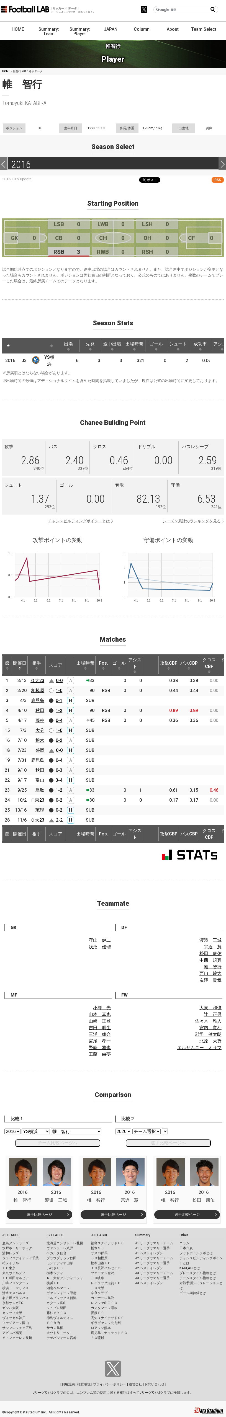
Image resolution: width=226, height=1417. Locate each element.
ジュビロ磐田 (56, 1308)
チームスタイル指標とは (197, 1278)
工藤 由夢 (100, 1054)
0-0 (59, 680)
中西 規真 (210, 960)
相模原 (37, 690)
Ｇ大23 (37, 680)
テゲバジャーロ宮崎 (61, 1338)
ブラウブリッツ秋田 (61, 1258)
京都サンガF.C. (13, 1303)
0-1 (59, 700)
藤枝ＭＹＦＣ (56, 1313)
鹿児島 (37, 700)
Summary (142, 1235)
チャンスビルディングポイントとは (79, 521)
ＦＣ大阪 (97, 1288)
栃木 (39, 740)
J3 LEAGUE (99, 1235)
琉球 (39, 810)
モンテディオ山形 (60, 1263)
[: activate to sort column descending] (8, 346)
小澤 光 (102, 1007)
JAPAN (110, 29)
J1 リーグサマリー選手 (152, 1248)
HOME (18, 29)
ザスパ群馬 (99, 1253)
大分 (39, 730)
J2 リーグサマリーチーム (154, 1258)
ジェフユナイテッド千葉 (20, 1258)
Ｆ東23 (37, 800)
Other (183, 1235)
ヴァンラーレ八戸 (60, 1248)
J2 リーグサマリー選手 (152, 1263)
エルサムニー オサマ (199, 1047)
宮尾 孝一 (100, 1041)
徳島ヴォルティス (60, 1318)
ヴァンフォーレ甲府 (61, 1293)
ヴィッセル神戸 (13, 1318)
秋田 (39, 710)
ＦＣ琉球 (97, 1338)
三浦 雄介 (100, 1034)
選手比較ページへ (168, 1142)
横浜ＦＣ (53, 1283)
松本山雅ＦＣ (101, 1263)
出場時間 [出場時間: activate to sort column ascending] (134, 346)
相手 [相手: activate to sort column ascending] (36, 665)
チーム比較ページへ (58, 1142)
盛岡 (39, 750)
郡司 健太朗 (208, 1034)
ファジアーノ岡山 (15, 1323)
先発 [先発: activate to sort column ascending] (90, 346)
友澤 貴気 (210, 980)
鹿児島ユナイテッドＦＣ (109, 1333)
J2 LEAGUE (55, 1235)
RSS (217, 180)
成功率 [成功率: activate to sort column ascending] (200, 346)
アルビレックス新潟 (61, 1298)
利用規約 (68, 1384)
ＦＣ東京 (9, 1268)
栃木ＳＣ (97, 1248)
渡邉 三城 (210, 940)
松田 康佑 (210, 953)
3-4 (59, 780)
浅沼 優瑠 (100, 946)
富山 (39, 780)
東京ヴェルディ (13, 1273)
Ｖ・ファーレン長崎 (17, 1338)
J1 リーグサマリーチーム (154, 1243)
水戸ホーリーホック (17, 1248)
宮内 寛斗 (210, 1027)
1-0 (59, 690)
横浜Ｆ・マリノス (15, 1288)
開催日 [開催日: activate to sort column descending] (19, 665)
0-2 (59, 740)
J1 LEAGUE (10, 1235)
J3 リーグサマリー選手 (152, 1278)
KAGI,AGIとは (189, 1268)
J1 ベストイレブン (149, 1253)
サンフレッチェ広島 (17, 1328)
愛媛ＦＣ (97, 1313)
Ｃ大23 (37, 820)
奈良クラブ (99, 1293)
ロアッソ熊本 (101, 1328)
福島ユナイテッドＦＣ (107, 1243)
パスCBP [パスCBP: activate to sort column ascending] (189, 665)
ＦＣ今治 (53, 1323)
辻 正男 (213, 1014)
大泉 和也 (210, 1007)
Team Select (203, 29)
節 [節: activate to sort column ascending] (7, 665)
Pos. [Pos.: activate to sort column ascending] (103, 665)
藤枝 (39, 720)
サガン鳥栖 (55, 1328)
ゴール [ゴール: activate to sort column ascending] (156, 346)
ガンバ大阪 (10, 1308)
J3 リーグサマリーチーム (154, 1273)
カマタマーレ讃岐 (104, 1308)
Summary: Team (48, 31)
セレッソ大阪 (12, 1313)
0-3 (59, 770)
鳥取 (39, 790)
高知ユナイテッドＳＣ (107, 1318)
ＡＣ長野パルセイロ (106, 1268)
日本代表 (186, 1248)
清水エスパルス (13, 1293)
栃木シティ (55, 1273)
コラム (184, 1243)
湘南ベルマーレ (58, 1288)
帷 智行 (213, 966)
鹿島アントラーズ (15, 1243)
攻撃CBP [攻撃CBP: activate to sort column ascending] (169, 665)
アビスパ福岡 (12, 1333)
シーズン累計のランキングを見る (192, 521)
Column (142, 29)
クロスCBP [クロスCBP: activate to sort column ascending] (209, 665)
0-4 (59, 720)
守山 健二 (100, 940)
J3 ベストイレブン (149, 1283)
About (173, 29)
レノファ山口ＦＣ (104, 1303)
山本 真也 (100, 1014)
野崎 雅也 (100, 1047)
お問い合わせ (155, 1384)
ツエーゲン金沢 (102, 1273)
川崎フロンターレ (15, 1283)
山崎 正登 (100, 1021)
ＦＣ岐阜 (97, 1278)
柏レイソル (10, 1263)
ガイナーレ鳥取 (102, 1298)
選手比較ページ (39, 1214)
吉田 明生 (100, 1027)
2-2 (59, 820)
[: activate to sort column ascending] (18, 346)
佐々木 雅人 (208, 1021)
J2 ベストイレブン (149, 1268)
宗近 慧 (213, 946)
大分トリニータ (58, 1333)
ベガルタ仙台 (56, 1253)
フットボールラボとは (196, 1253)
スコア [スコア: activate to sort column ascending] (55, 665)
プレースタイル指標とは (197, 1273)
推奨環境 (84, 1384)
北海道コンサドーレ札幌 (65, 1243)
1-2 (59, 710)
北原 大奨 (210, 1041)
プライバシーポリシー (109, 1384)
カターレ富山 (56, 1303)
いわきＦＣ (55, 1268)
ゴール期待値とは (192, 1293)
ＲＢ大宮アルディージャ (65, 1278)
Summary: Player (80, 31)
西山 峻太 (210, 973)
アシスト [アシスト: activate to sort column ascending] (135, 665)
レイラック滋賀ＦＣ (106, 1283)
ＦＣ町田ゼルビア (15, 1278)
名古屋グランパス (15, 1298)
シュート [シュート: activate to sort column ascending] (178, 346)
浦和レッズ (10, 1253)
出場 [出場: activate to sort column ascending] (68, 346)
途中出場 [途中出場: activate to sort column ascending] (112, 346)
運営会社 (135, 1384)
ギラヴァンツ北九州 (106, 1323)
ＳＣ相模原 (99, 1258)
